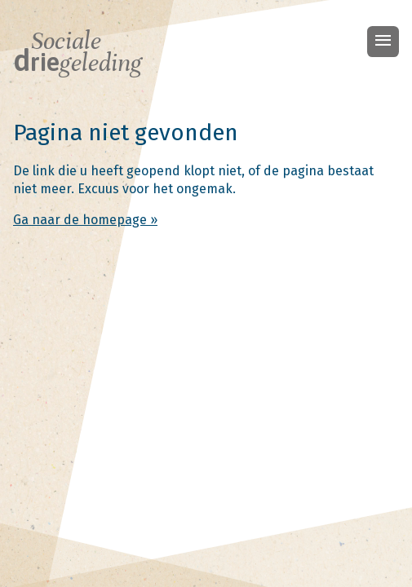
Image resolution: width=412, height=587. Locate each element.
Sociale (77, 52)
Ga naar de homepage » (85, 219)
